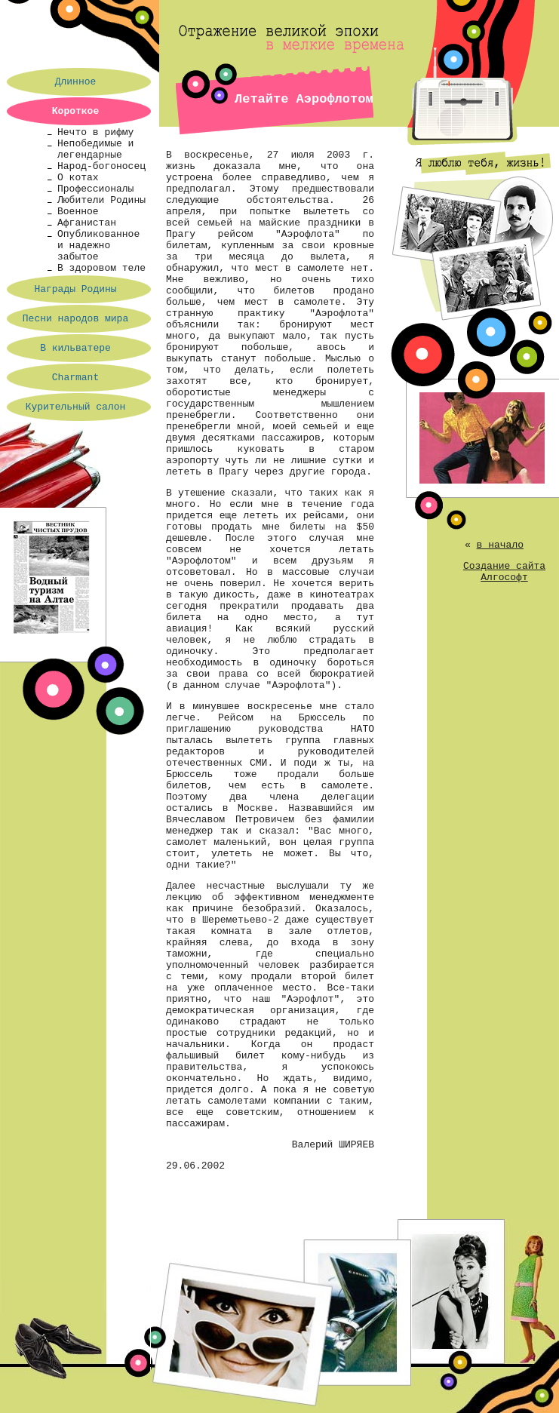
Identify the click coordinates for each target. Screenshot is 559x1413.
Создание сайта (504, 566)
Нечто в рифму (95, 132)
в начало (500, 545)
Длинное (76, 82)
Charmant (75, 377)
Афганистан (86, 223)
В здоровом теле (101, 268)
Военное (78, 211)
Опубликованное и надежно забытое (98, 246)
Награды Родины (75, 289)
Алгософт (504, 577)
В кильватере (75, 348)
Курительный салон (76, 407)
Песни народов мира (75, 318)
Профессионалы (95, 189)
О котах (78, 177)
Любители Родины (101, 200)
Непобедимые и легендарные (95, 149)
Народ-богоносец (101, 166)
